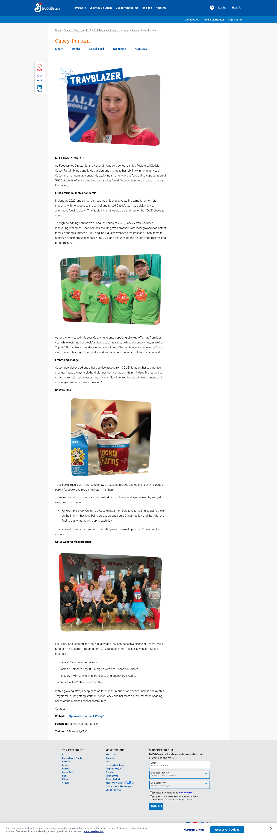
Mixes (65, 779)
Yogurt (65, 783)
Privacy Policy (113, 779)
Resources (119, 48)
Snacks (65, 769)
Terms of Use (112, 776)
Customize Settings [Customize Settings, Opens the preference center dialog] (194, 830)
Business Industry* (160, 773)
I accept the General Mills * (173, 793)
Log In (222, 7)
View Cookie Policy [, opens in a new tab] (94, 831)
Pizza (64, 754)
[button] (212, 7)
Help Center (235, 19)
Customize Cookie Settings (118, 786)
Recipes (145, 7)
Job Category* (158, 783)
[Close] (271, 829)
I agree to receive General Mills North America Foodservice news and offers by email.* (175, 798)
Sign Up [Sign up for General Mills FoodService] (236, 7)
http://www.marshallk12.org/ (86, 716)
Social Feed (96, 48)
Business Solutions (99, 7)
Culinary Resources (125, 7)
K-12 (88, 30)
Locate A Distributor (115, 765)
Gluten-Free (67, 772)
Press (108, 761)
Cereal (65, 765)
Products (78, 7)
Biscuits (66, 761)
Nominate (141, 48)
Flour (64, 776)
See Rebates (191, 19)
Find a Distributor (214, 19)
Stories (135, 30)
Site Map (110, 772)
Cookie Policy (113, 790)
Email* (154, 763)
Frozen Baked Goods (72, 758)
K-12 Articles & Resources (106, 30)
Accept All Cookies (227, 830)
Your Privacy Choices (120, 783)
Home (58, 30)
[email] (179, 765)
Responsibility (114, 769)
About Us (159, 7)
